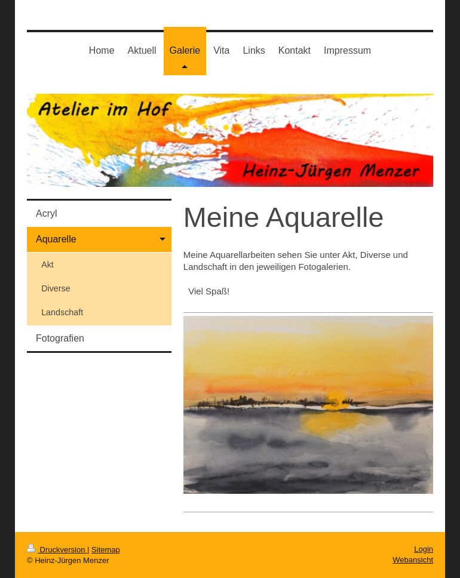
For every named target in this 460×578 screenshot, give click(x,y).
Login (423, 549)
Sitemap (105, 549)
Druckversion (57, 549)
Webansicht (412, 559)
